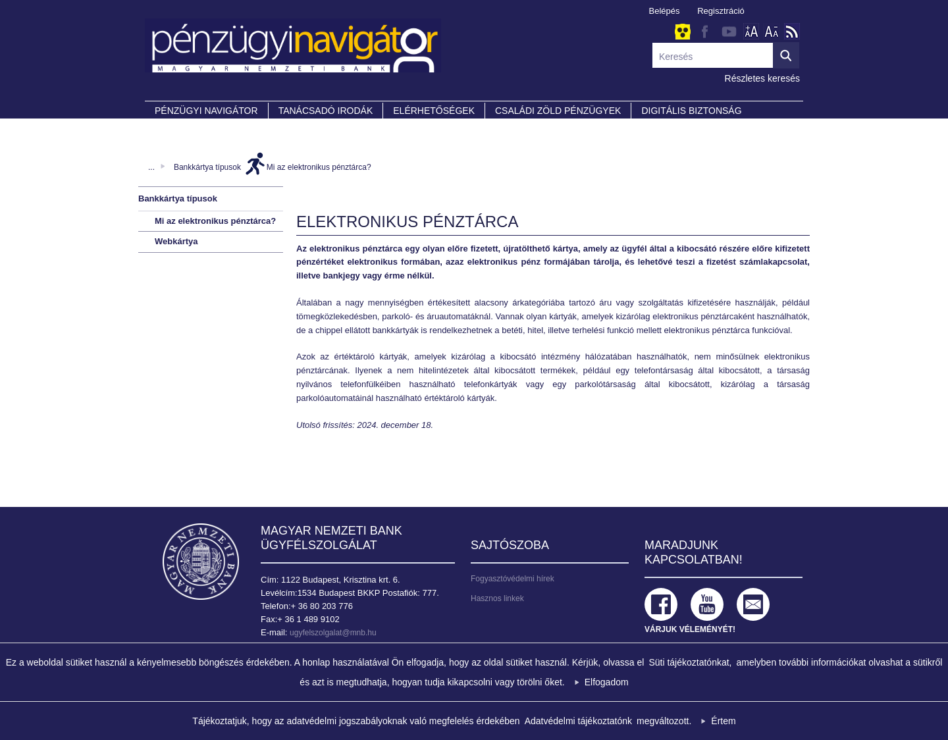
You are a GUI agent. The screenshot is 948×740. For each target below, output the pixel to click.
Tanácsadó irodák (325, 110)
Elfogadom (607, 682)
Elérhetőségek (434, 110)
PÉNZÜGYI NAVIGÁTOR (206, 110)
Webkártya (176, 241)
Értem (723, 721)
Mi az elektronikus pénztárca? (319, 167)
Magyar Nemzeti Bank (201, 561)
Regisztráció (721, 11)
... (151, 167)
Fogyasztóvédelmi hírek (512, 578)
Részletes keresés (762, 78)
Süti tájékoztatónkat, (689, 662)
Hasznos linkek (497, 598)
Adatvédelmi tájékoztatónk (578, 721)
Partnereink (187, 129)
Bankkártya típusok (207, 167)
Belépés (664, 11)
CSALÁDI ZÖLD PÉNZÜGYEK (558, 110)
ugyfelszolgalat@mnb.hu (333, 632)
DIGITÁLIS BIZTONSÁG (691, 110)
